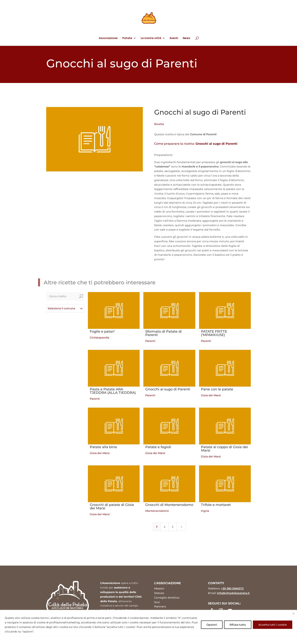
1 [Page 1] (156, 526)
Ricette (159, 124)
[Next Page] (181, 527)
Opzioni (211, 624)
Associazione (108, 38)
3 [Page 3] (172, 526)
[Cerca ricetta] (62, 296)
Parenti (150, 341)
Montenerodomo (157, 511)
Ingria (205, 511)
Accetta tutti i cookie (272, 624)
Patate (127, 38)
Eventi (174, 38)
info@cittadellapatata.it (233, 593)
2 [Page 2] (164, 526)
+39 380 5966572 (232, 588)
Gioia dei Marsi (211, 395)
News (186, 38)
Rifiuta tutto (238, 624)
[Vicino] (293, 613)
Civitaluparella (99, 337)
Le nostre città (151, 38)
